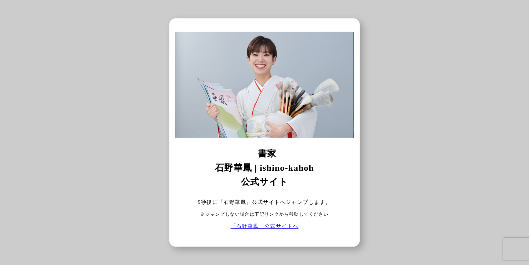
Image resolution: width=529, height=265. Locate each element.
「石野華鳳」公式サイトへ (265, 226)
